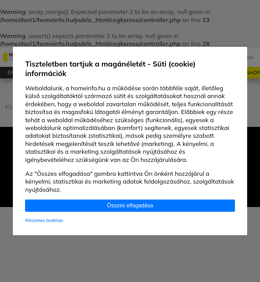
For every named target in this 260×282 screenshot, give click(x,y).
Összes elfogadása (130, 205)
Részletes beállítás (44, 220)
